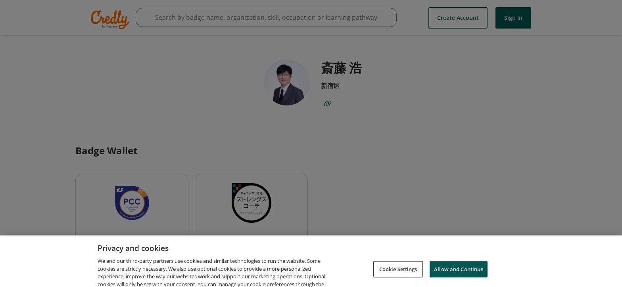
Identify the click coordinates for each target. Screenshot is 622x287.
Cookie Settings (398, 273)
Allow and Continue (458, 273)
